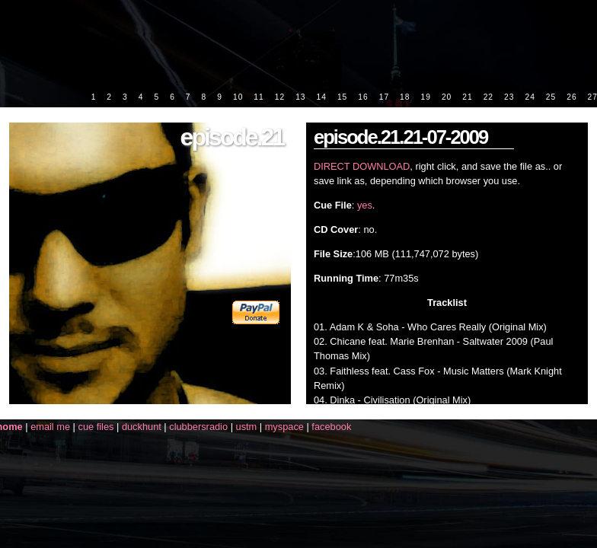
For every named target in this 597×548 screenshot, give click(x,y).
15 (342, 97)
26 (571, 97)
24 (530, 97)
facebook (331, 426)
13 (300, 97)
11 (258, 97)
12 (280, 97)
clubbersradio (198, 426)
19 (425, 97)
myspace (284, 426)
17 (384, 97)
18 (405, 97)
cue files (95, 426)
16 (363, 97)
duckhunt (141, 426)
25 (551, 97)
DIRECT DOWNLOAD (362, 166)
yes (364, 205)
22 (488, 97)
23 (509, 97)
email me (50, 426)
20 (447, 97)
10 (238, 97)
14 (322, 97)
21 (467, 97)
